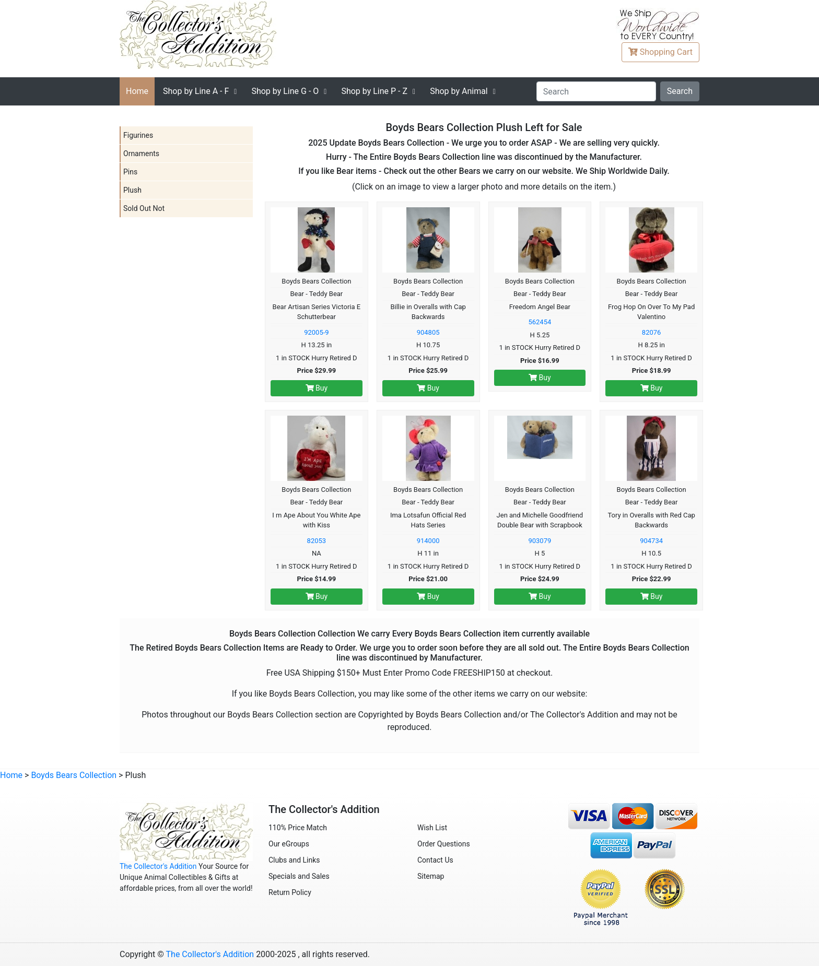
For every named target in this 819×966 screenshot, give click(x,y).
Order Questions (443, 844)
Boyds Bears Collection (73, 775)
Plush (132, 190)
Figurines (138, 135)
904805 (428, 332)
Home (137, 91)
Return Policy (289, 892)
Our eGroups (288, 844)
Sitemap (430, 876)
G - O (285, 91)
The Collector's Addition (158, 866)
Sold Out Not (144, 208)
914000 (428, 541)
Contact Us (435, 860)
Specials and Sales (299, 876)
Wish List (432, 827)
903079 (539, 541)
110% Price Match (297, 827)
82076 (651, 332)
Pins (130, 172)
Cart (660, 52)
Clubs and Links (294, 860)
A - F (196, 91)
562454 (539, 322)
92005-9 (316, 332)
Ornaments (141, 153)
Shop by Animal (459, 91)
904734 (651, 541)
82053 (316, 541)
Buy (317, 388)
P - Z (374, 91)
